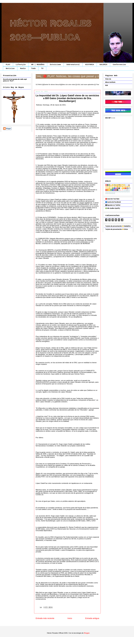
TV (42, 68)
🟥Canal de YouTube (112, 199)
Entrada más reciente (45, 618)
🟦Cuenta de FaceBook (113, 202)
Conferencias (119, 65)
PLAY (8, 65)
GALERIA (103, 65)
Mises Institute (110, 82)
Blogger (86, 633)
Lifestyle (21, 65)
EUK (106, 85)
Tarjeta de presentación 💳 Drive (116, 229)
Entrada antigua (92, 618)
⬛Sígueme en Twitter (112, 205)
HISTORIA (89, 65)
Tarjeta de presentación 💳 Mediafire (118, 226)
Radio (23, 68)
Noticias (10, 68)
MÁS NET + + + (110, 118)
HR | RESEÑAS (37, 65)
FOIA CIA (108, 79)
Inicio (69, 618)
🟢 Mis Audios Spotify (112, 208)
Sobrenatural (73, 65)
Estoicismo (55, 65)
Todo (33, 68)
